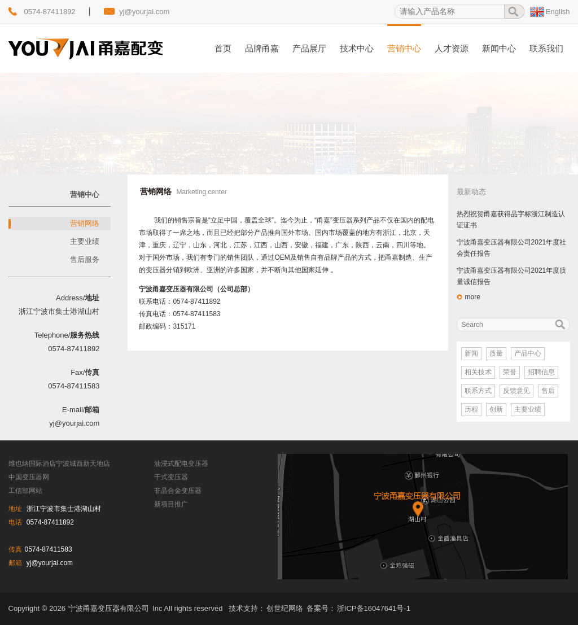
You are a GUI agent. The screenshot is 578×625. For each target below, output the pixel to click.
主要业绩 (84, 241)
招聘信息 (541, 372)
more (472, 297)
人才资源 (451, 48)
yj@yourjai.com (144, 11)
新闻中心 (499, 48)
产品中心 (527, 353)
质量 (496, 353)
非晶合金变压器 (178, 491)
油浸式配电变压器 (181, 463)
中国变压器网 (28, 477)
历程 (471, 409)
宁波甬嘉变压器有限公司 (108, 608)
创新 (496, 409)
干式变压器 (171, 477)
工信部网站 (25, 491)
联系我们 (546, 48)
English (558, 11)
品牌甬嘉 (262, 48)
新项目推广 (171, 504)
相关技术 (478, 372)
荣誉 (509, 372)
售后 (548, 391)
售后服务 (84, 259)
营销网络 (84, 223)
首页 (222, 48)
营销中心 (404, 48)
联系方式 (478, 391)
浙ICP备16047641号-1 (373, 608)
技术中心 (357, 48)
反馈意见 (516, 391)
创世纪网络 (284, 608)
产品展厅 (309, 48)
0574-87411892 (50, 11)
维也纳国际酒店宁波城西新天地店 (59, 463)
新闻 (471, 353)
